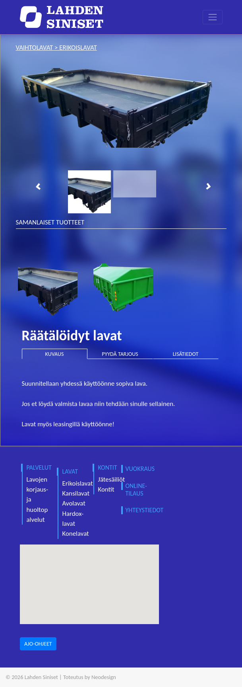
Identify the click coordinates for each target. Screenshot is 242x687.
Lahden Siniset (41, 677)
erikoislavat (78, 47)
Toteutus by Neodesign (89, 677)
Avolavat (73, 503)
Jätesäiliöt (111, 479)
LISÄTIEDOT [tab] (186, 354)
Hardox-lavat (73, 518)
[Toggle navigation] (212, 17)
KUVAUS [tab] (54, 354)
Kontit (106, 489)
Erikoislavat (77, 483)
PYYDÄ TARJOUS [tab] (120, 354)
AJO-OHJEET (38, 643)
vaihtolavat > (38, 47)
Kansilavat (76, 493)
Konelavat (75, 533)
